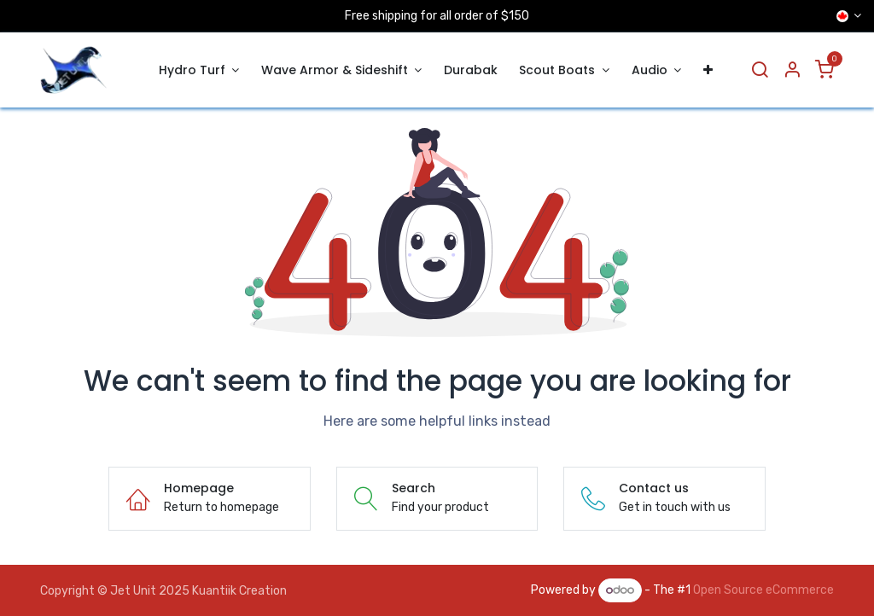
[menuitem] (199, 70)
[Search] (759, 70)
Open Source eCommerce (763, 590)
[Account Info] (792, 70)
